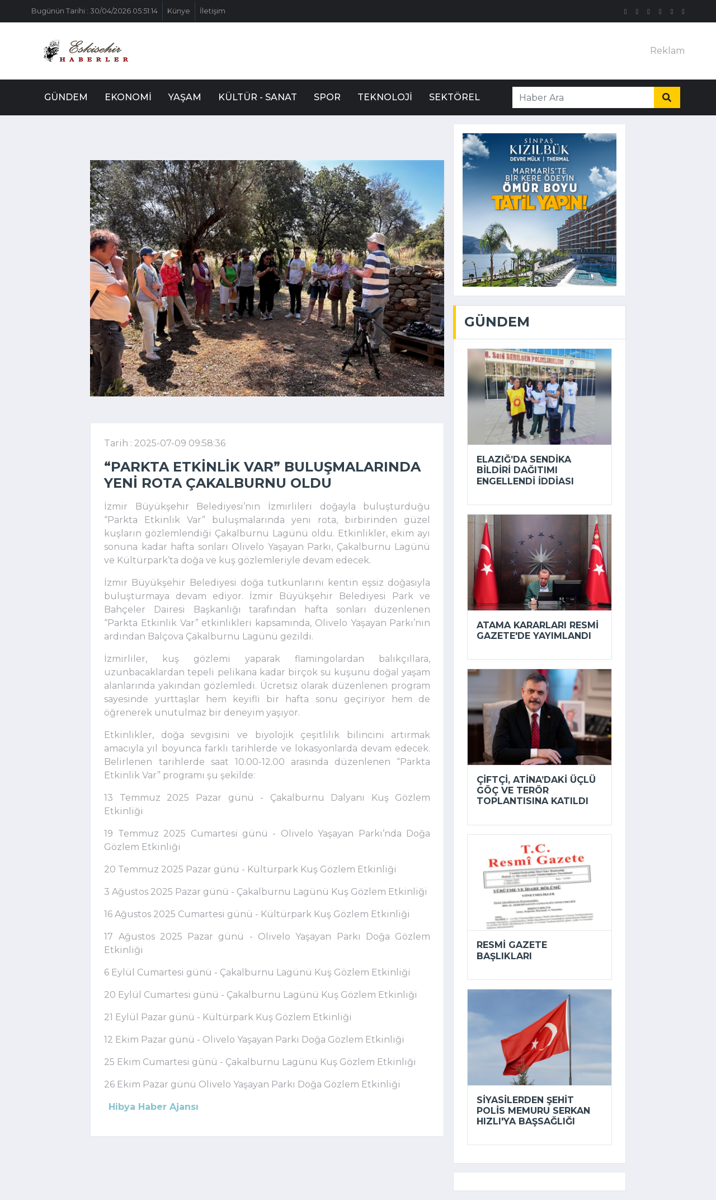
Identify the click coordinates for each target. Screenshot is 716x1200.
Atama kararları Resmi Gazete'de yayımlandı (538, 630)
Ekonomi (128, 97)
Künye (178, 11)
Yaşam (184, 97)
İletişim (212, 11)
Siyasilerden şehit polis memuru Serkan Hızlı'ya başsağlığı (533, 1111)
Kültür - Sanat (257, 97)
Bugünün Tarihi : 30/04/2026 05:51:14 (94, 11)
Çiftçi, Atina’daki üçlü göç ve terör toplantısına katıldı (536, 790)
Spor (327, 97)
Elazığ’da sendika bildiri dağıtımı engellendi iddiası (525, 470)
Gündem (66, 97)
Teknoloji (384, 97)
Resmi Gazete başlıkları (512, 950)
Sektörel (454, 97)
